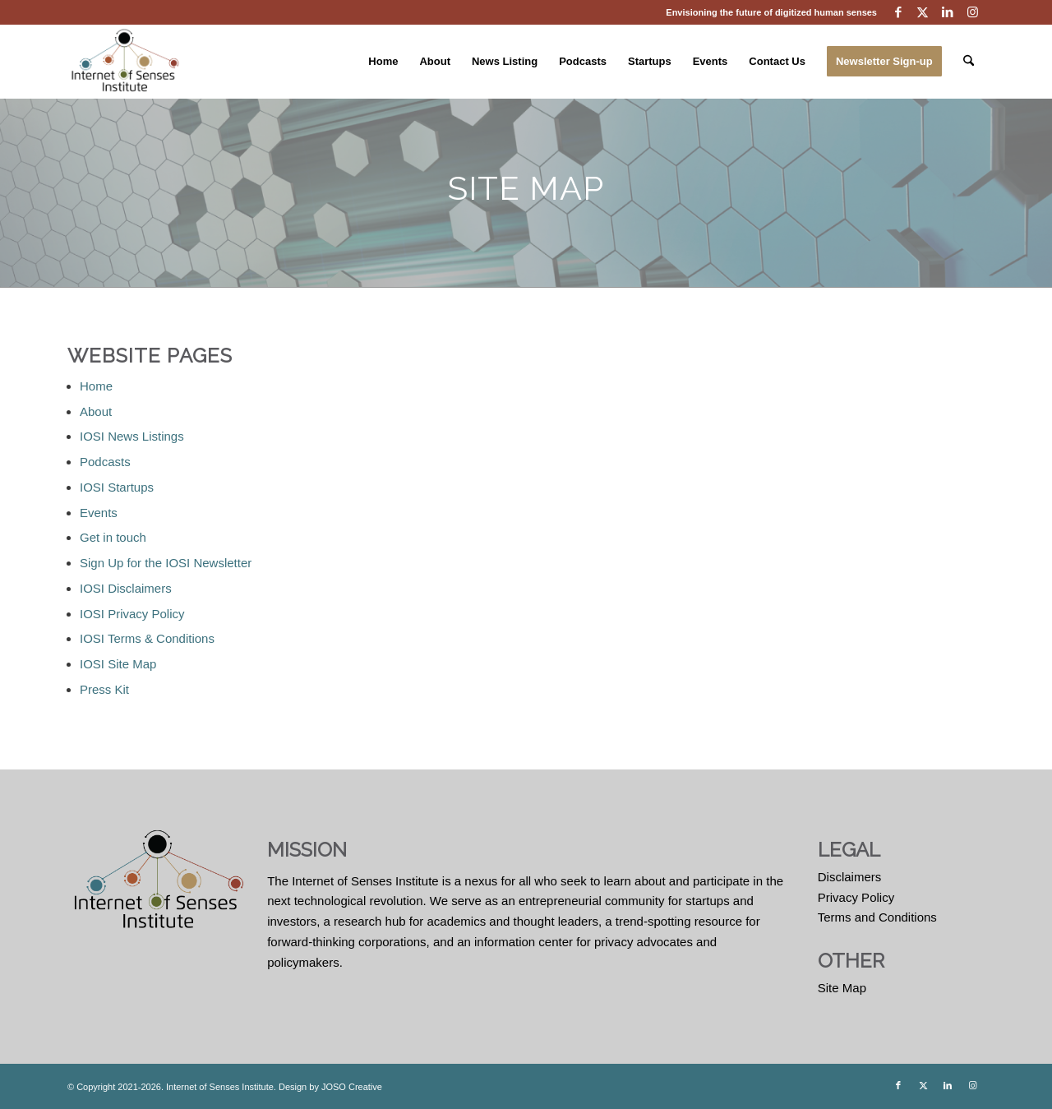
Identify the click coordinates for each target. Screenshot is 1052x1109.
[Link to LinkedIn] (947, 12)
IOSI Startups (117, 487)
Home (96, 386)
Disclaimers (850, 877)
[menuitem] (383, 62)
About (96, 411)
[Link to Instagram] (972, 12)
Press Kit (104, 689)
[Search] (969, 62)
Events (99, 513)
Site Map (842, 988)
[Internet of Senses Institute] (125, 62)
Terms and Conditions (877, 917)
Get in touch (113, 537)
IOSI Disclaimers (126, 588)
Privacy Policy (856, 897)
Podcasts (105, 462)
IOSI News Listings (132, 436)
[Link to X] (922, 12)
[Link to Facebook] (898, 12)
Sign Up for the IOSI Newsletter (165, 563)
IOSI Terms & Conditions (147, 638)
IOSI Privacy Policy (132, 614)
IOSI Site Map (118, 664)
